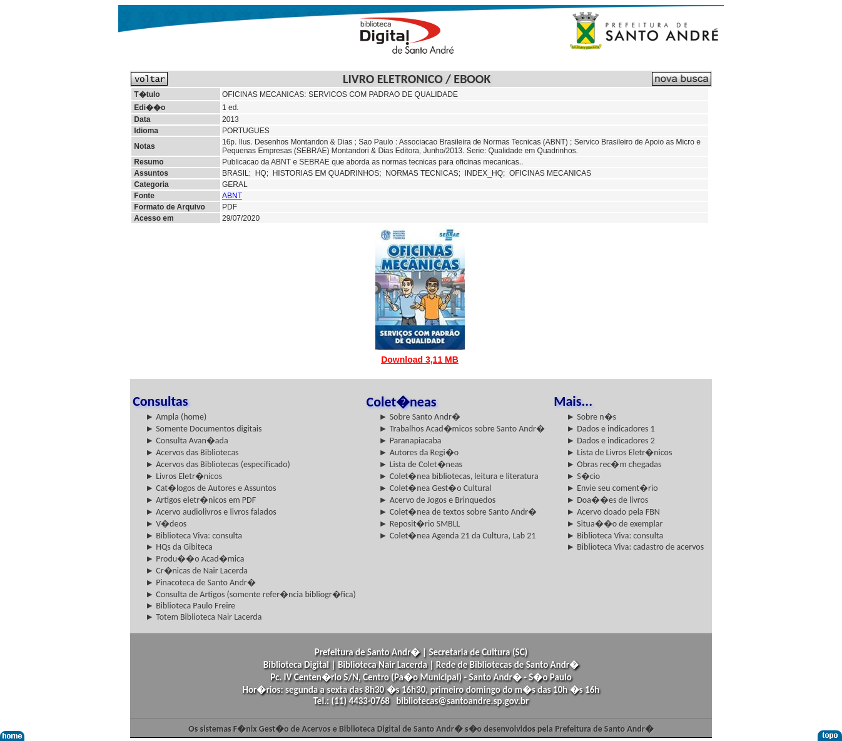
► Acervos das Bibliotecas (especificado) (217, 464)
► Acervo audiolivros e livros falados (210, 512)
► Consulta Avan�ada (186, 440)
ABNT (232, 195)
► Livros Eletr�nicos (183, 476)
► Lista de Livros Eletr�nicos (619, 452)
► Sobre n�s (591, 416)
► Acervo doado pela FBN (613, 512)
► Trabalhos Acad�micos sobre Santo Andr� (462, 428)
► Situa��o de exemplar (614, 523)
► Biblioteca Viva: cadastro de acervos (635, 547)
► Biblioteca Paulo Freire (190, 605)
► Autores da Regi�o (419, 452)
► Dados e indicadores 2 (610, 440)
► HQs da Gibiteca (179, 547)
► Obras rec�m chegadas (613, 464)
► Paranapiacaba (410, 440)
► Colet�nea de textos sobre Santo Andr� (458, 512)
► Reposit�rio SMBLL (419, 523)
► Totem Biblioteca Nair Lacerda (203, 617)
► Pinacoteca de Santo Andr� (200, 582)
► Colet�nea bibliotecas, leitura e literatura (459, 476)
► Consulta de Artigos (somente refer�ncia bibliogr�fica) (250, 594)
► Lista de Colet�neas (420, 464)
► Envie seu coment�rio (611, 488)
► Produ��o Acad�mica (194, 558)
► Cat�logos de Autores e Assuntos (210, 488)
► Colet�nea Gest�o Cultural (435, 488)
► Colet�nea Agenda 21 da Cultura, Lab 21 (457, 535)
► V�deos (165, 523)
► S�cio (583, 476)
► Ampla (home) (175, 416)
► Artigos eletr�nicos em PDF (200, 500)
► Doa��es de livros (607, 500)
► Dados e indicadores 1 (610, 428)
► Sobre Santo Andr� (419, 416)
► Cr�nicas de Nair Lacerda (196, 570)
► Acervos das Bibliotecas (191, 452)
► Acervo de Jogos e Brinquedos (437, 500)
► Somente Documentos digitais (203, 428)
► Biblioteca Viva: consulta (193, 535)
